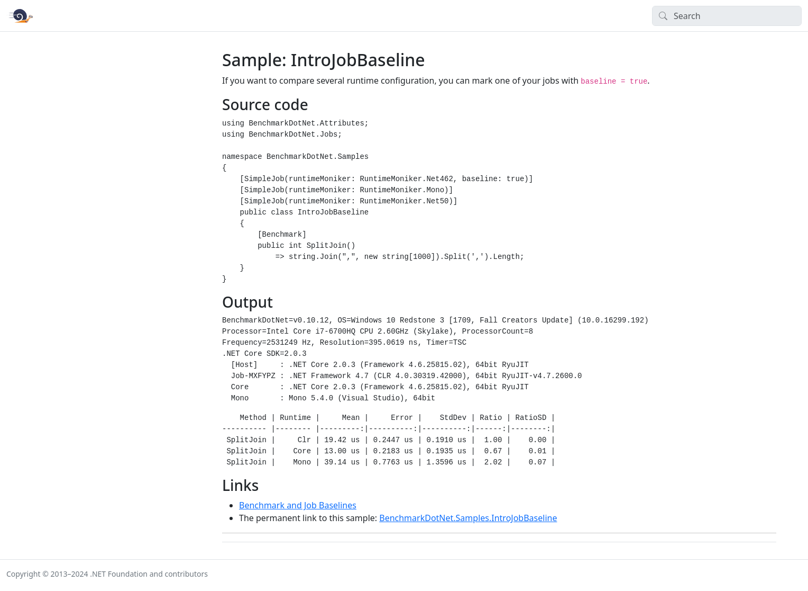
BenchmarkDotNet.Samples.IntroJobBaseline (468, 518)
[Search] (727, 16)
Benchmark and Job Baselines (297, 505)
